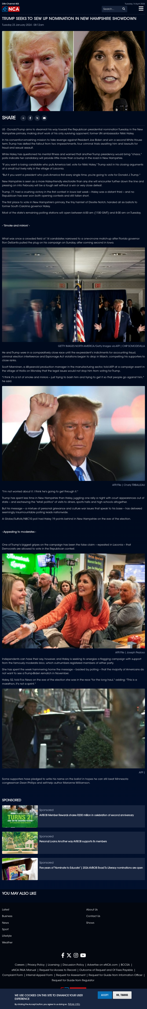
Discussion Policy (73, 965)
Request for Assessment (70, 975)
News (5, 923)
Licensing (53, 965)
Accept (105, 995)
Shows (90, 923)
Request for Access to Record (57, 970)
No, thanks (122, 995)
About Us (92, 910)
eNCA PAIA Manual (24, 970)
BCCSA (125, 965)
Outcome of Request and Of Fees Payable (106, 970)
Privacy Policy (36, 965)
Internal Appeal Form (39, 975)
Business (7, 916)
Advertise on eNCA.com (102, 965)
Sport (5, 929)
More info (74, 1004)
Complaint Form (12, 975)
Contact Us (93, 916)
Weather (7, 942)
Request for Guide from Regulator (73, 980)
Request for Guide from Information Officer (115, 975)
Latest (5, 910)
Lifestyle (7, 936)
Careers (19, 965)
